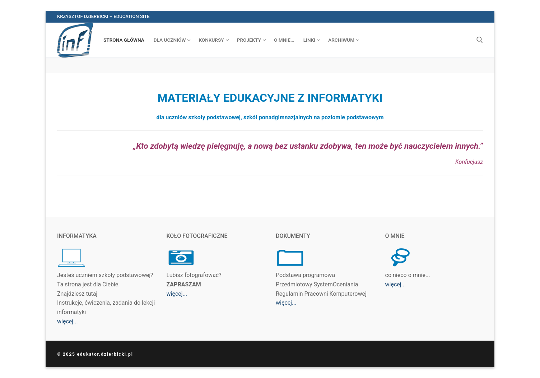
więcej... (67, 321)
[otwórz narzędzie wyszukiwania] (479, 40)
